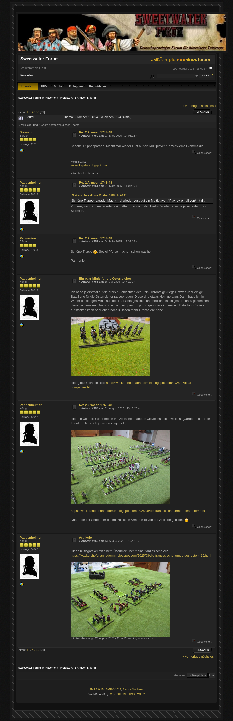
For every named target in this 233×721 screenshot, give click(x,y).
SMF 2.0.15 (96, 689)
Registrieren (97, 86)
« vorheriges (191, 106)
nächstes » (208, 106)
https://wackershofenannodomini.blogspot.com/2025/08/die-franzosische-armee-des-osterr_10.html (141, 555)
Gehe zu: (180, 675)
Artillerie (85, 537)
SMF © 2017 (113, 689)
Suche (58, 86)
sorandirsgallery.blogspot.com (89, 165)
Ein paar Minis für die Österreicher (105, 278)
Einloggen (76, 86)
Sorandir (26, 132)
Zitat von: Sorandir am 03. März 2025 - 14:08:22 (99, 195)
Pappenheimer (31, 182)
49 (33, 112)
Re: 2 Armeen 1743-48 (95, 132)
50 (37, 112)
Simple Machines (133, 689)
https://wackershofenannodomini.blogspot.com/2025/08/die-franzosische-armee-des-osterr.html (138, 511)
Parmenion (28, 238)
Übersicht (28, 86)
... (30, 112)
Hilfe (44, 86)
